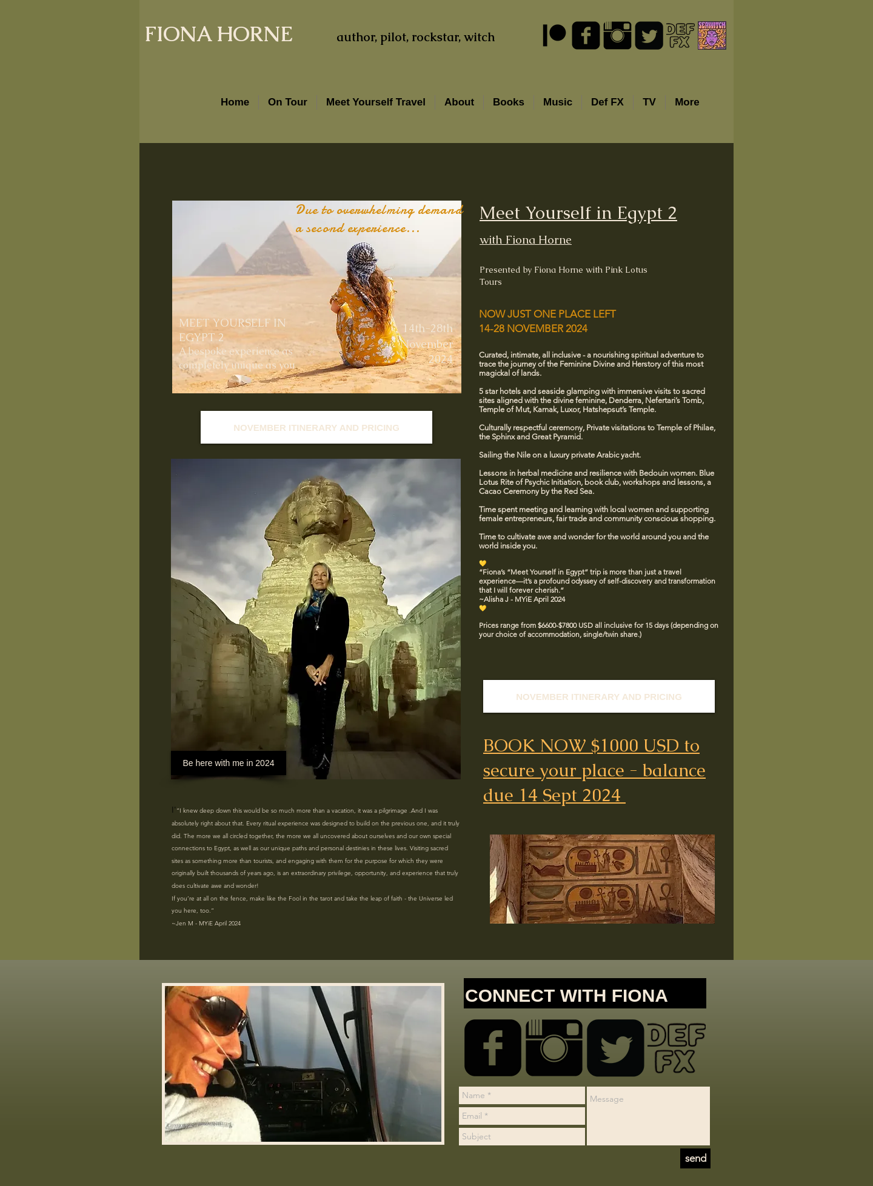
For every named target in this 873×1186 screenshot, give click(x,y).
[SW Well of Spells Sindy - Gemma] (712, 35)
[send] (695, 1158)
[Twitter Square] (649, 35)
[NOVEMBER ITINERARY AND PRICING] (599, 696)
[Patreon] (554, 35)
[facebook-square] (586, 35)
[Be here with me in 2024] (228, 763)
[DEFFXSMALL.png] (680, 35)
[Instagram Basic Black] (617, 35)
